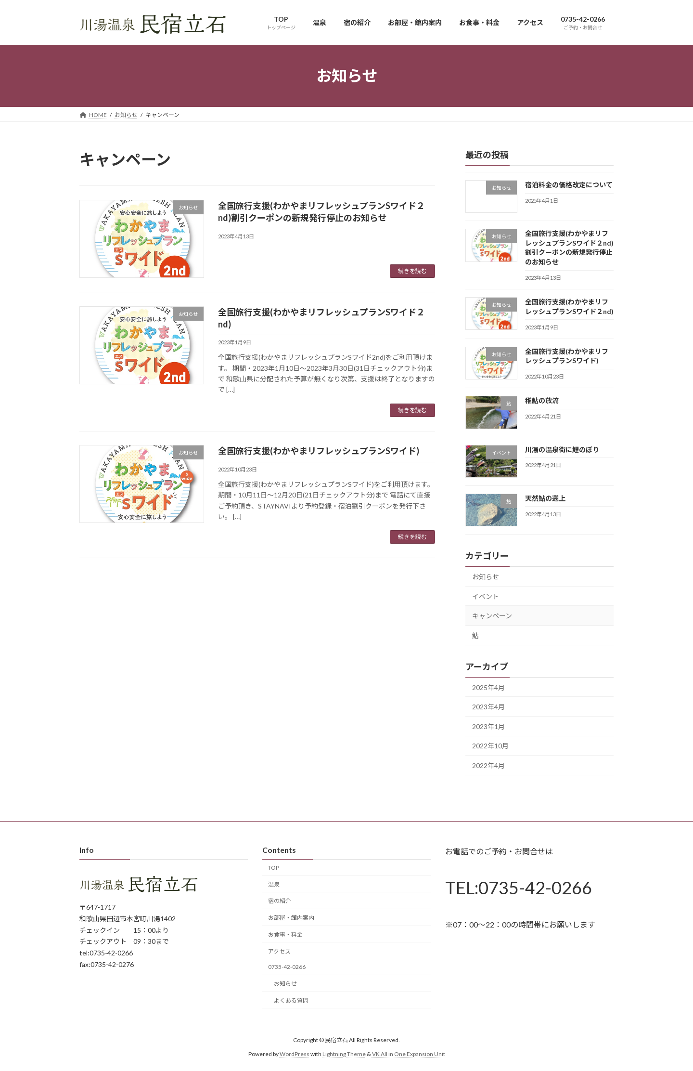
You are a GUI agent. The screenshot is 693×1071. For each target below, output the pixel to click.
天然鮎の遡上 (545, 498)
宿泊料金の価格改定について (569, 185)
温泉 (274, 884)
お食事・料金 (285, 934)
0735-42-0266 (287, 967)
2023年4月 (488, 707)
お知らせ (485, 577)
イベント (485, 596)
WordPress (294, 1054)
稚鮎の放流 (542, 400)
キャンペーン (492, 616)
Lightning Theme (344, 1054)
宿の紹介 (279, 901)
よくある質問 (291, 1000)
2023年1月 (488, 726)
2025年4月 (488, 687)
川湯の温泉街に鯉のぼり (562, 449)
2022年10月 (490, 746)
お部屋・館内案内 (291, 918)
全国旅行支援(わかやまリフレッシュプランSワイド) (318, 450)
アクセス (279, 951)
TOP (273, 867)
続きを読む (412, 270)
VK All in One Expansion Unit (408, 1054)
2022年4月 (488, 765)
